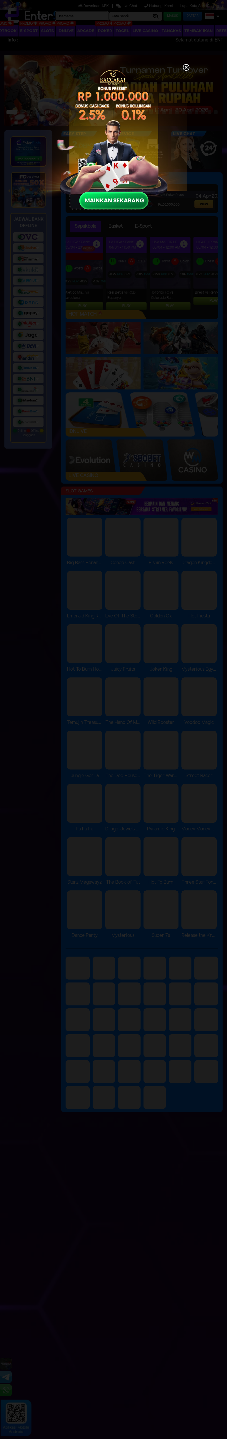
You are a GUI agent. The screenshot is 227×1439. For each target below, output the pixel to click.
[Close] (186, 68)
